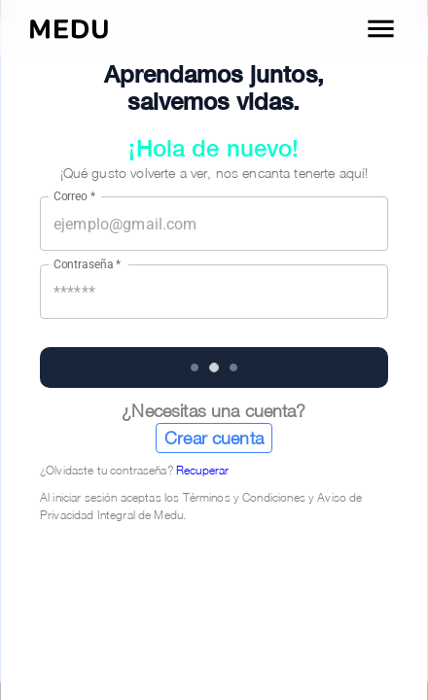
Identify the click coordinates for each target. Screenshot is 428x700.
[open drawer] (381, 28)
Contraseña (88, 264)
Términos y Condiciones (244, 497)
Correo (74, 196)
